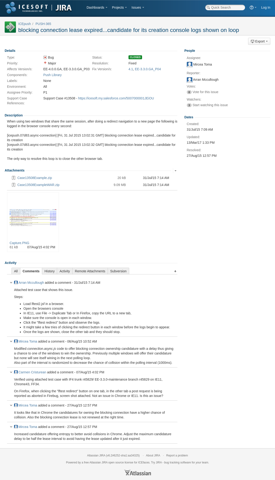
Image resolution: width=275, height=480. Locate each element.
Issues (136, 7)
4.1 (130, 69)
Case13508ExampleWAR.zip (38, 185)
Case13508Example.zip (34, 178)
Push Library (52, 75)
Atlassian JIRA (96, 455)
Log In (265, 7)
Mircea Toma (25, 341)
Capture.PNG (19, 243)
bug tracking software (177, 462)
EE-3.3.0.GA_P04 (148, 69)
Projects (118, 7)
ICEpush (24, 24)
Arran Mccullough (29, 282)
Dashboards (95, 7)
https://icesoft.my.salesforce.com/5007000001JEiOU (116, 98)
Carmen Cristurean (30, 372)
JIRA (104, 462)
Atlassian (137, 472)
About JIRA (153, 455)
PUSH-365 (43, 24)
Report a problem (177, 455)
